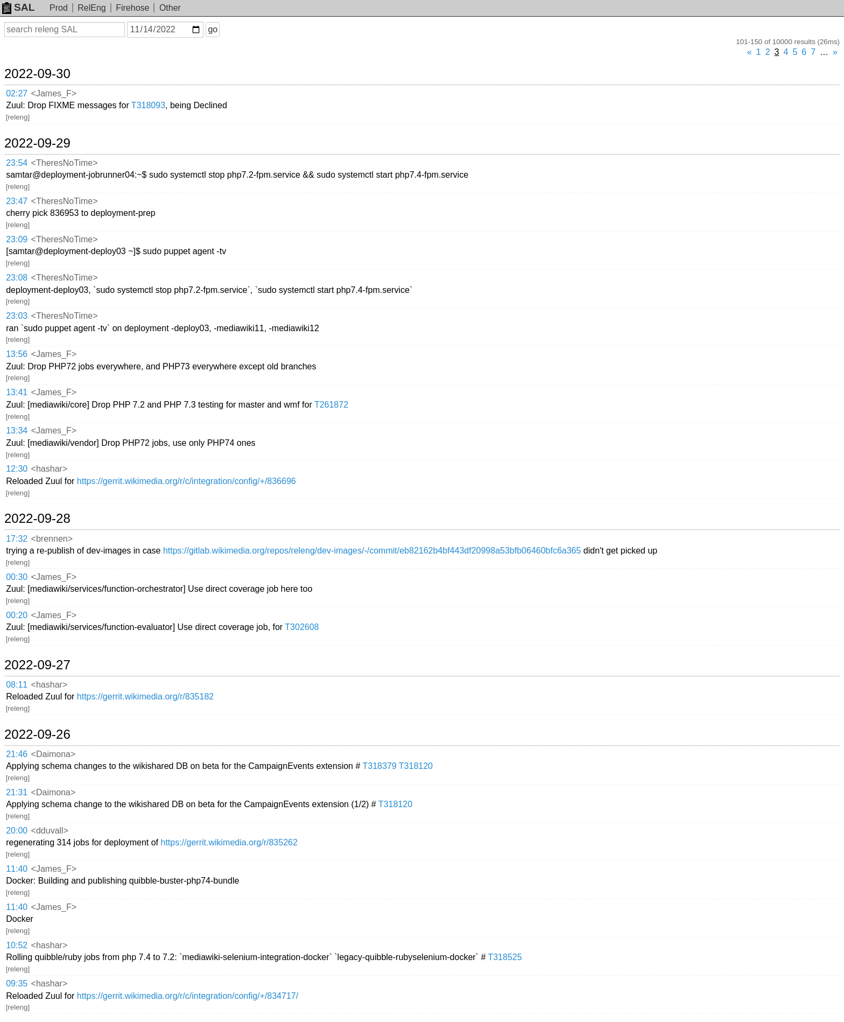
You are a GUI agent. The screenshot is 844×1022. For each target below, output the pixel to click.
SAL (18, 7)
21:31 (16, 792)
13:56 (16, 354)
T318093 (148, 105)
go (212, 29)
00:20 (16, 615)
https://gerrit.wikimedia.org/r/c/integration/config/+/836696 (186, 481)
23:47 (16, 201)
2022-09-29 (37, 143)
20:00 (16, 830)
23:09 (16, 239)
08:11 (16, 684)
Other (170, 7)
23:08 (16, 277)
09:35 (16, 983)
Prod (59, 7)
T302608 (302, 627)
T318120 (416, 766)
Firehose (132, 7)
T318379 (380, 766)
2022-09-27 (37, 665)
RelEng (91, 7)
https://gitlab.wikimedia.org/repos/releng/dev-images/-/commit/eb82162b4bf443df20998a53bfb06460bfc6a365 (372, 550)
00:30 (16, 577)
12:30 (16, 468)
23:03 (16, 315)
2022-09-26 (37, 734)
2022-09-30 (37, 73)
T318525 (505, 957)
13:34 (16, 430)
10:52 (16, 945)
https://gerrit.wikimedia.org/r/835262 (228, 842)
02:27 (16, 93)
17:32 (16, 538)
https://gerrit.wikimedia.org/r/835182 (145, 696)
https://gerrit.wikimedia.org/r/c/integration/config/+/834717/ (187, 995)
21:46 (16, 754)
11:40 (16, 868)
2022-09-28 (37, 518)
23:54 (16, 162)
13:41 (16, 392)
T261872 (331, 404)
